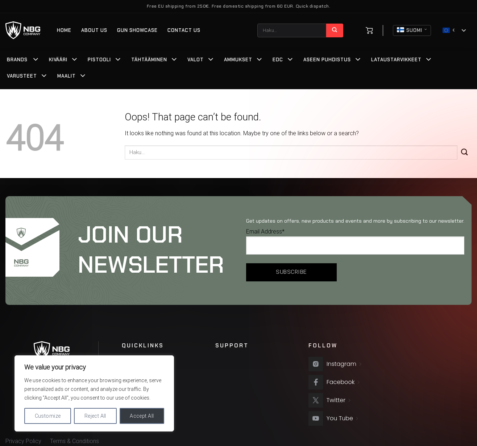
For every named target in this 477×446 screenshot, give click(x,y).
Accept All (142, 416)
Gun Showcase (137, 30)
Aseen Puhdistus (327, 60)
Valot (195, 60)
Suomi (412, 30)
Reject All (95, 416)
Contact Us (183, 30)
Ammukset (238, 60)
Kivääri (58, 60)
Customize (48, 416)
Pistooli (99, 60)
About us (94, 30)
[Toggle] (36, 60)
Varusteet (22, 76)
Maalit (66, 76)
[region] (94, 393)
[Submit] (334, 30)
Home (64, 30)
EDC (278, 60)
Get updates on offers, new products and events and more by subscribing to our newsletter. (355, 221)
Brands (17, 60)
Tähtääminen (149, 60)
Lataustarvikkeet (396, 60)
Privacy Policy (23, 441)
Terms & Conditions (74, 441)
